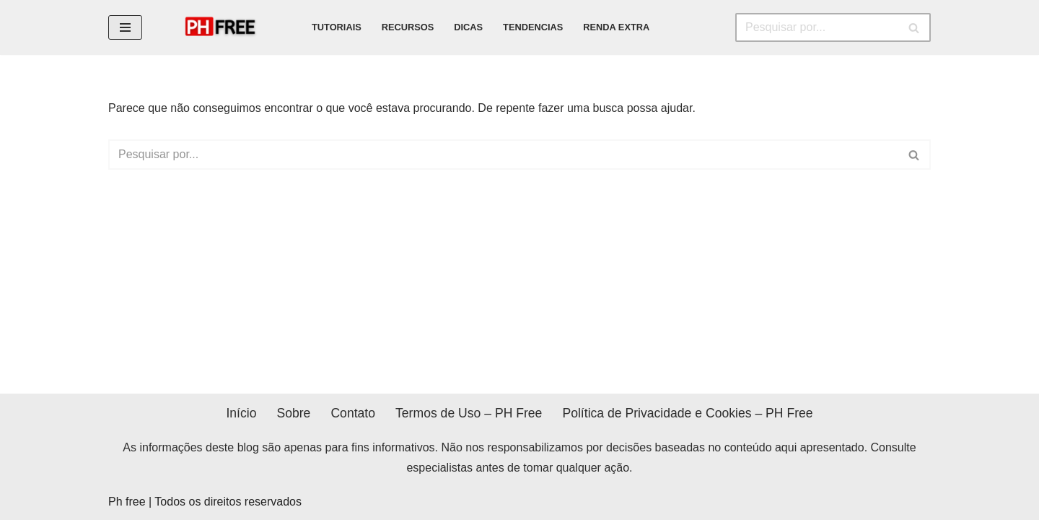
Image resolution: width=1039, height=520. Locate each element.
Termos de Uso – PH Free (468, 413)
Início (241, 413)
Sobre (293, 413)
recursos (408, 27)
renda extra (616, 27)
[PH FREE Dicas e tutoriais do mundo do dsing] (225, 27)
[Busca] (816, 27)
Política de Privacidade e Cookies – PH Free (687, 413)
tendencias (533, 27)
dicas (468, 27)
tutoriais (336, 27)
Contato (352, 413)
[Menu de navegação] (125, 27)
